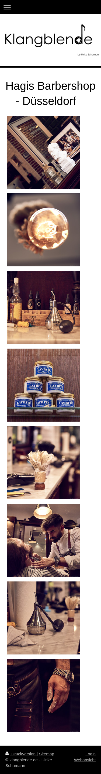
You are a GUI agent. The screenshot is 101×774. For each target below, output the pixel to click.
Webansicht (85, 760)
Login (90, 754)
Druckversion (21, 754)
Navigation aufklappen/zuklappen (50, 7)
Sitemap (46, 754)
